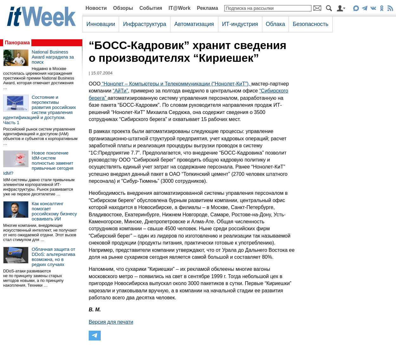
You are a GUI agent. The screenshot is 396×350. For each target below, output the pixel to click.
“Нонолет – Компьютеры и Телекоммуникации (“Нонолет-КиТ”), (175, 83)
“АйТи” (120, 90)
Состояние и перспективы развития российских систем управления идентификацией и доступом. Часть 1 (39, 110)
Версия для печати (111, 322)
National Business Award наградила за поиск (53, 57)
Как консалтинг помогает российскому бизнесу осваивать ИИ (54, 211)
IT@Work (180, 8)
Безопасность (310, 24)
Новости (96, 8)
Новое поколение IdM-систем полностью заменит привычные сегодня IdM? (38, 163)
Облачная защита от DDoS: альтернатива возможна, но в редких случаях (53, 257)
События (150, 8)
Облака (275, 24)
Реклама (207, 8)
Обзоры (123, 8)
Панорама (17, 42)
